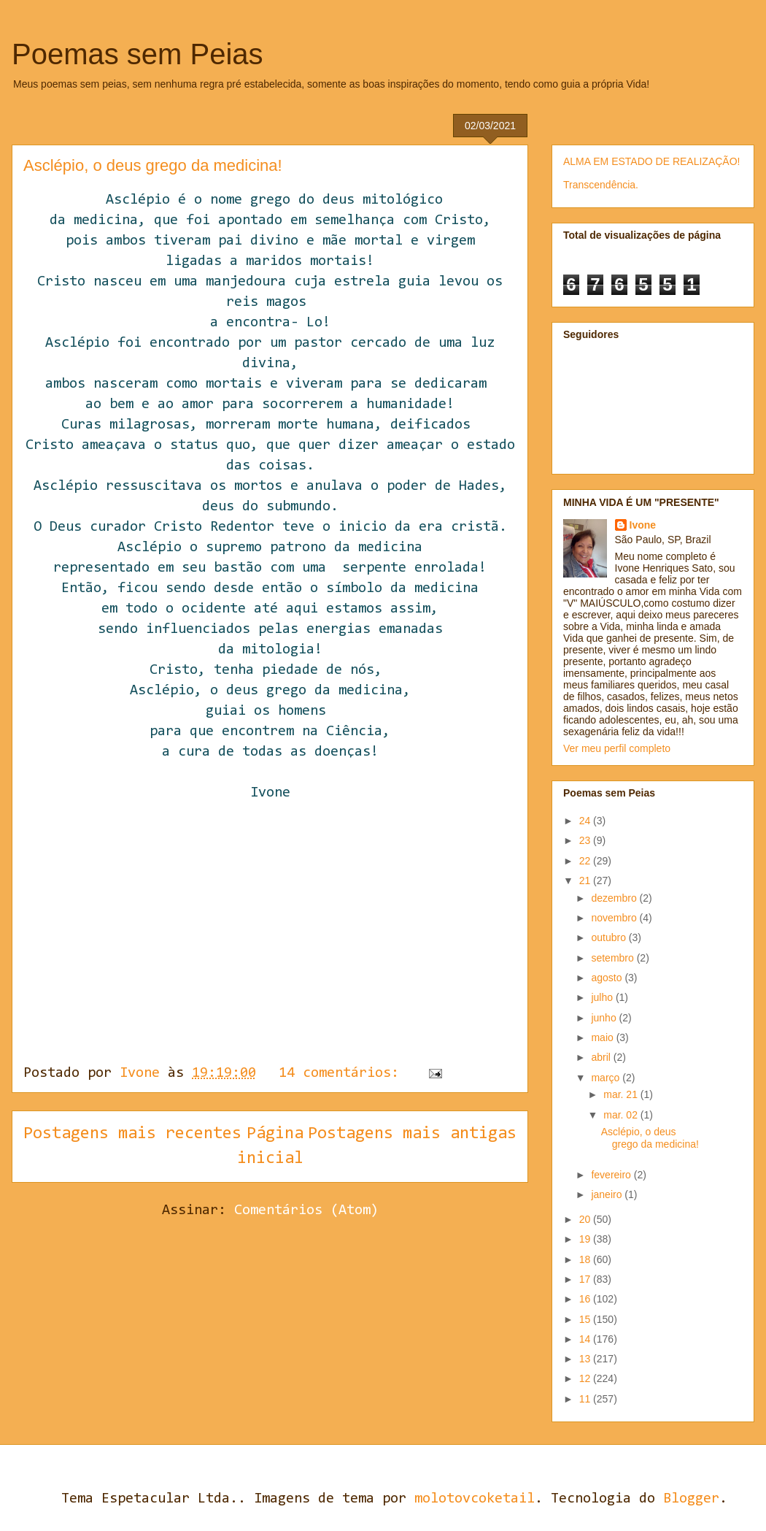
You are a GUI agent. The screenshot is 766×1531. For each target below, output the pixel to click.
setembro (613, 958)
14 (586, 1339)
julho (603, 997)
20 (586, 1219)
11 (586, 1399)
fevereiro (612, 1175)
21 (586, 880)
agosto (607, 977)
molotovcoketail (474, 1499)
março (606, 1077)
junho (605, 1018)
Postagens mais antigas (412, 1134)
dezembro (615, 898)
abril (602, 1057)
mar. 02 (622, 1115)
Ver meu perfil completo (616, 748)
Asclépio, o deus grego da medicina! (152, 165)
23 (586, 840)
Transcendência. (600, 185)
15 (586, 1319)
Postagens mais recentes (132, 1134)
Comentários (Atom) (306, 1210)
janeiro (607, 1194)
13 (586, 1359)
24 (586, 820)
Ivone (643, 525)
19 (586, 1239)
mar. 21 (622, 1094)
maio (603, 1037)
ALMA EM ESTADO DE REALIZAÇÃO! (651, 161)
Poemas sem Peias (137, 54)
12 (586, 1378)
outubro (609, 937)
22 (586, 861)
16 (586, 1299)
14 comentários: (343, 1073)
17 (586, 1279)
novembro (615, 918)
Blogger (691, 1499)
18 (586, 1259)
